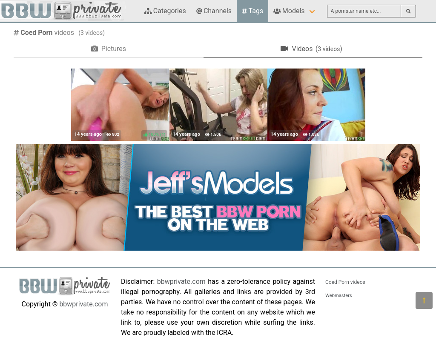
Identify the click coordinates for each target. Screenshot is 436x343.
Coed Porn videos (345, 282)
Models (288, 11)
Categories (165, 11)
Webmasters (338, 295)
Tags (252, 11)
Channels (214, 11)
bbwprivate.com (83, 304)
